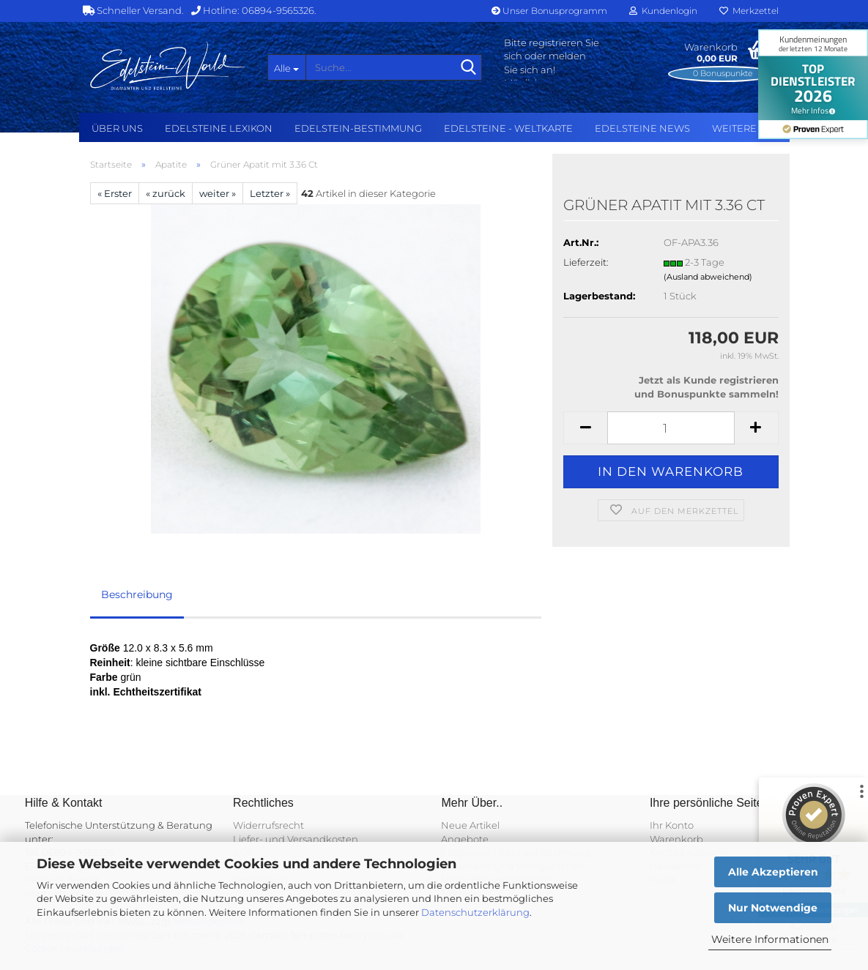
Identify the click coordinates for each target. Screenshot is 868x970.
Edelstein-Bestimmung (358, 128)
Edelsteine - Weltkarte (508, 128)
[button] (585, 427)
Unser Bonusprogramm (549, 10)
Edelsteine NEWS (642, 128)
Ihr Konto (672, 825)
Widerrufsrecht (268, 825)
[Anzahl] (670, 427)
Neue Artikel (470, 825)
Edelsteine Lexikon (218, 128)
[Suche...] (286, 67)
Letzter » (270, 193)
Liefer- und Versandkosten (295, 839)
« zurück (165, 193)
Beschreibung (137, 594)
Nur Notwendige (772, 907)
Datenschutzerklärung (475, 912)
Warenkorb (676, 839)
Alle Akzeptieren (773, 871)
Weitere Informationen (769, 939)
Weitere (734, 128)
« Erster (114, 193)
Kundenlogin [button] (663, 10)
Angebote (465, 839)
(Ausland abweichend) (708, 277)
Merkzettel (749, 10)
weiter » (217, 193)
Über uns (117, 128)
